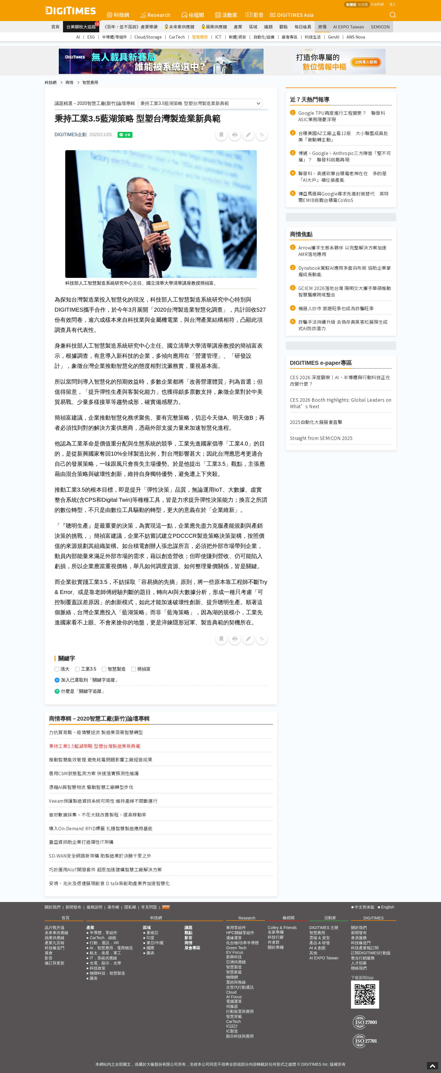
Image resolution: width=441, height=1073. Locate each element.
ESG (91, 37)
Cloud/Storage (148, 37)
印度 (150, 937)
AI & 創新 (317, 948)
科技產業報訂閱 (365, 948)
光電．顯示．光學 (105, 963)
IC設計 (232, 1026)
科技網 (118, 14)
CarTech (177, 37)
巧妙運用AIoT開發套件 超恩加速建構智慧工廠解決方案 (105, 869)
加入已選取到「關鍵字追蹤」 (90, 680)
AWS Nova (355, 37)
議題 (268, 27)
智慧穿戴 (234, 1016)
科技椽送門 (54, 948)
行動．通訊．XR (104, 943)
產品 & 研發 (319, 943)
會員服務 (359, 937)
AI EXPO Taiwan (348, 27)
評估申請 (377, 4)
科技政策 (97, 968)
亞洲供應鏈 (236, 962)
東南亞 (152, 932)
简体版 (363, 4)
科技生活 (313, 37)
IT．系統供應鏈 (103, 958)
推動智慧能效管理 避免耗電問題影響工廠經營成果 (100, 759)
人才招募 (359, 963)
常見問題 (149, 907)
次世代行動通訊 (240, 987)
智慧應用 (200, 37)
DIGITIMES (374, 918)
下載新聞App (362, 977)
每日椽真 (302, 27)
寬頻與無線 (236, 982)
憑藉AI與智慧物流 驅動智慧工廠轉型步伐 (91, 787)
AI (78, 37)
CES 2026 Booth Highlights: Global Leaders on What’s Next (341, 403)
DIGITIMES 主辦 (323, 927)
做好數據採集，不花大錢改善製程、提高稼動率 (98, 814)
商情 (322, 27)
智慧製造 (117, 669)
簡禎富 (144, 669)
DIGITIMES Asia (292, 14)
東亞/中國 (155, 943)
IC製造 (232, 1031)
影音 (254, 14)
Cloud (231, 992)
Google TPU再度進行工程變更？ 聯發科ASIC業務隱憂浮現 (341, 116)
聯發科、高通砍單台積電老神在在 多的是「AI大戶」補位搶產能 (342, 176)
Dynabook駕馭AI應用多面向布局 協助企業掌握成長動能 (344, 271)
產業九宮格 (54, 943)
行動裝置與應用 (240, 1011)
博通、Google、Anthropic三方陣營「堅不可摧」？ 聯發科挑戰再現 (344, 156)
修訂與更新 (54, 963)
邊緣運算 (234, 937)
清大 (64, 669)
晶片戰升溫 (54, 927)
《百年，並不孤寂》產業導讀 (130, 27)
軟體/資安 (237, 37)
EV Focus (234, 952)
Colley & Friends (282, 927)
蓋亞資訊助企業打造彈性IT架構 (81, 842)
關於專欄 (276, 947)
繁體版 (351, 4)
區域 (253, 27)
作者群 (274, 942)
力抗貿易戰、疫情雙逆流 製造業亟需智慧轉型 (96, 732)
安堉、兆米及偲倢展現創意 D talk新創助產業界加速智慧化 (109, 883)
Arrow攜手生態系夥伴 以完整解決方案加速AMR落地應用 (342, 250)
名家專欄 (276, 932)
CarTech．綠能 (103, 937)
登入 (392, 4)
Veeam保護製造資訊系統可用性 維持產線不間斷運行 (103, 801)
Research (155, 14)
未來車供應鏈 (179, 27)
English (387, 907)
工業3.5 (88, 669)
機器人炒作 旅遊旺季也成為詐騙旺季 (336, 308)
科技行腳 (276, 937)
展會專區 (290, 37)
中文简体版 (364, 907)
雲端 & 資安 (319, 937)
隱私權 (130, 907)
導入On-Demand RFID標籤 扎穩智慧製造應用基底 (101, 828)
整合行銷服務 (363, 958)
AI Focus (234, 997)
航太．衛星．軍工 (105, 953)
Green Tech (236, 948)
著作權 (113, 907)
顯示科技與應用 (240, 1036)
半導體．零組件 (103, 932)
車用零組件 (236, 927)
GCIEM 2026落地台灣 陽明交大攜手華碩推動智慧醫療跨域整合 (344, 291)
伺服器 (232, 1006)
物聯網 (232, 977)
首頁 (55, 27)
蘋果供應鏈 (214, 27)
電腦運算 (234, 1001)
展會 (49, 953)
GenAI (333, 37)
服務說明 (94, 907)
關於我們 (52, 907)
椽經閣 (193, 14)
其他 (313, 953)
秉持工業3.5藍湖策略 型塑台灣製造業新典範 (94, 746)
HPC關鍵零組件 (240, 932)
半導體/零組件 (114, 37)
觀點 (283, 27)
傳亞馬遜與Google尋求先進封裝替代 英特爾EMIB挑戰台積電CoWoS (343, 196)
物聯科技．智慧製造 (107, 973)
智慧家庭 (234, 972)
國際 (150, 948)
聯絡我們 (359, 968)
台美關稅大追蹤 (82, 25)
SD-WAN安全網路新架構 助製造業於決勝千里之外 (100, 855)
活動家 (226, 14)
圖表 (94, 978)
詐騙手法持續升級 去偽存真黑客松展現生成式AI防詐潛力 (343, 325)
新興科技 (234, 957)
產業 (238, 27)
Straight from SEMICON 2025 (321, 438)
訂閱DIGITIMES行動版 (371, 953)
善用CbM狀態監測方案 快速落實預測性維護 (94, 773)
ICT (218, 37)
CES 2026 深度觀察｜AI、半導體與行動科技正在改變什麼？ (340, 380)
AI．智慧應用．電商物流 (110, 948)
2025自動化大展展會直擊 (316, 422)
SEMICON (380, 27)
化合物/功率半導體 (242, 943)
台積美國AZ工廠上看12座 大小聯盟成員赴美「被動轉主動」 (343, 136)
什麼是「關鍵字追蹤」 (83, 691)
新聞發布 (73, 907)
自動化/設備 (263, 37)
